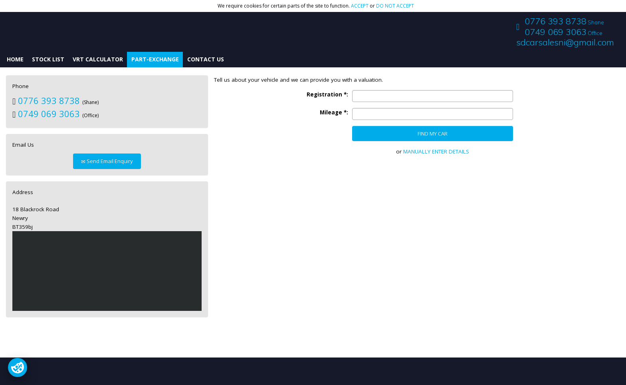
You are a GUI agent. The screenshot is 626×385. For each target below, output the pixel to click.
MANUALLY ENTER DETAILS (436, 151)
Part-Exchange (155, 59)
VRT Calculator (98, 59)
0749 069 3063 (555, 31)
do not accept (395, 5)
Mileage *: (334, 112)
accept (359, 5)
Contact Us (205, 59)
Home (15, 59)
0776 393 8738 (555, 21)
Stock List (48, 59)
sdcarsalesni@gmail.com (565, 42)
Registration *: (327, 94)
